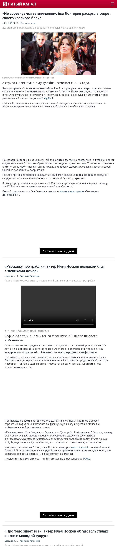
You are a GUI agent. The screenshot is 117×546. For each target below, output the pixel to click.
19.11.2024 (7, 23)
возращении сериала (71, 191)
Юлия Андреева (28, 23)
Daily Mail (47, 98)
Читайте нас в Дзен (58, 251)
